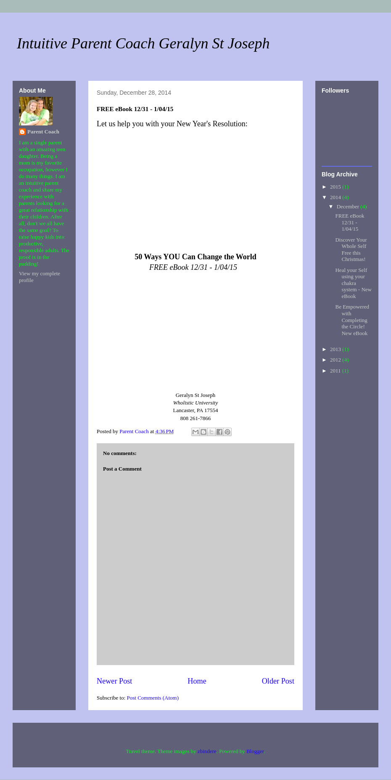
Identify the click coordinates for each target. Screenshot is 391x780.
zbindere (207, 751)
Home (197, 681)
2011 (336, 370)
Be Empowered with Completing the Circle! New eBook (352, 319)
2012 (336, 360)
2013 (336, 349)
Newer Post (114, 681)
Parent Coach (43, 131)
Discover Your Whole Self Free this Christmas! (351, 250)
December (349, 206)
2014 (336, 197)
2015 (336, 187)
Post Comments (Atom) (153, 698)
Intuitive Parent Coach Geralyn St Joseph (143, 43)
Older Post (278, 681)
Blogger (255, 751)
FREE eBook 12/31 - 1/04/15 (349, 222)
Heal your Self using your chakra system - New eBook (353, 283)
